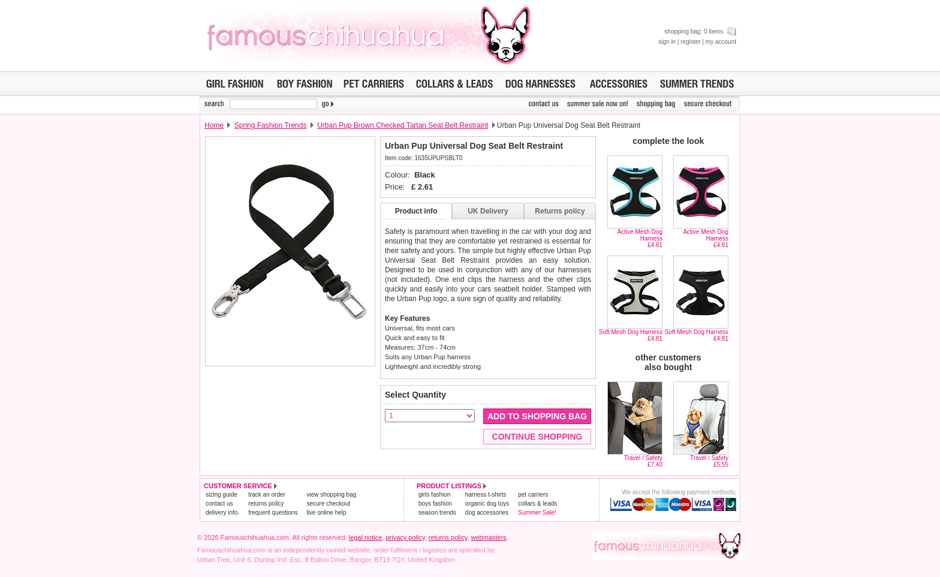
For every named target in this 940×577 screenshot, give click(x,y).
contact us (219, 503)
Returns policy (560, 211)
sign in (667, 41)
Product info (416, 211)
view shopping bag (331, 494)
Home (214, 125)
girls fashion (434, 494)
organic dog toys (487, 503)
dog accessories (486, 512)
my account (721, 41)
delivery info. (222, 512)
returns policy (266, 503)
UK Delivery (488, 211)
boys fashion (435, 503)
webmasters (489, 537)
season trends (437, 512)
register (690, 41)
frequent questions (272, 512)
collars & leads (537, 503)
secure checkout (328, 503)
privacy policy (404, 537)
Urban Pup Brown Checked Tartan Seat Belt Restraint (402, 125)
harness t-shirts (485, 494)
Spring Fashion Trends (270, 125)
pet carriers (533, 494)
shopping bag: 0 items (700, 31)
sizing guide (221, 494)
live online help (326, 512)
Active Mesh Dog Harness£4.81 (639, 238)
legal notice (365, 537)
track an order (266, 494)
